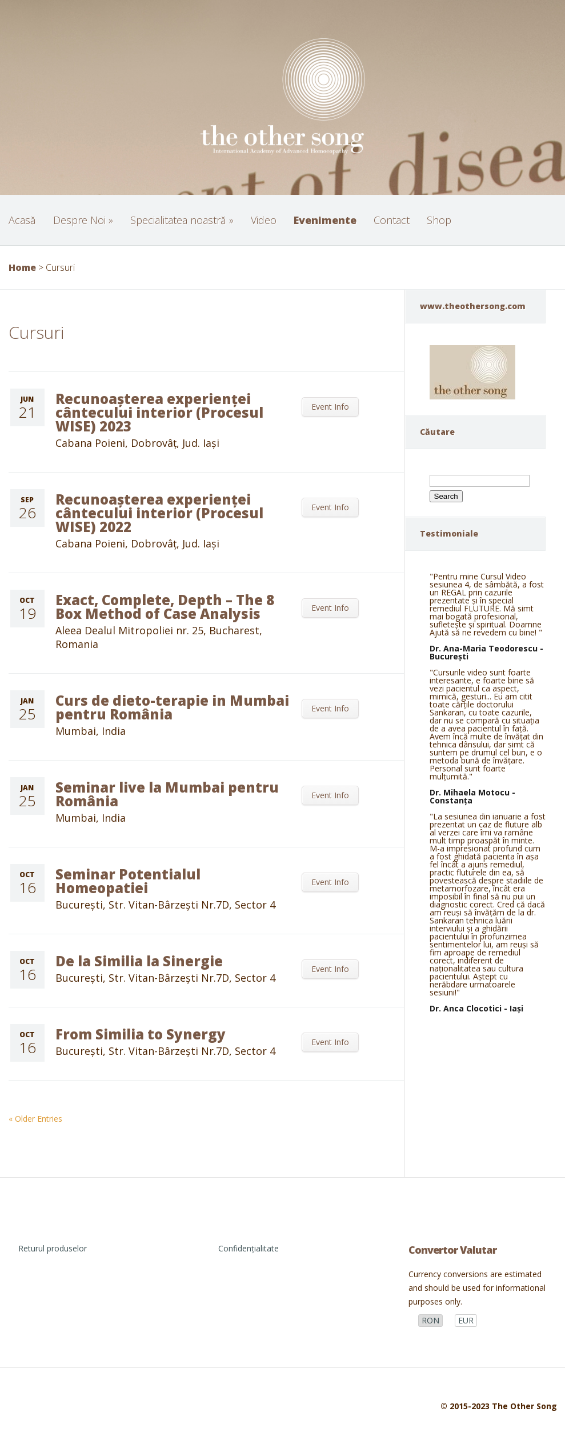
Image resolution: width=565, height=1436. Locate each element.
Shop (439, 220)
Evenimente (325, 220)
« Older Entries (35, 1118)
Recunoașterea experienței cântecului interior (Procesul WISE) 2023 (159, 412)
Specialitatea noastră (182, 220)
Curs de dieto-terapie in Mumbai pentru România (172, 707)
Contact (392, 220)
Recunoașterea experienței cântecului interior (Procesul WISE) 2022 (159, 513)
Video (264, 220)
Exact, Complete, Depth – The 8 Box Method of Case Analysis (164, 606)
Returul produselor (52, 1248)
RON (430, 1320)
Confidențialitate (248, 1248)
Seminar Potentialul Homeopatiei (128, 881)
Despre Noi (83, 220)
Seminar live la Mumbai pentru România (167, 794)
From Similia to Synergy (140, 1034)
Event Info (330, 406)
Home (22, 267)
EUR (466, 1320)
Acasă (22, 220)
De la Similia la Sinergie (139, 960)
